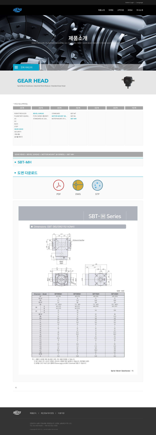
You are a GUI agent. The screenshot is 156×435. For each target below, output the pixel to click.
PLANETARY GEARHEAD (22, 116)
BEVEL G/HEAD (38, 113)
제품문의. (33, 413)
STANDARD (56, 113)
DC (15, 121)
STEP (16, 126)
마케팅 (111, 10)
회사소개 (139, 10)
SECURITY (17, 132)
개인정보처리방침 (47, 413)
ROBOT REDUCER (20, 113)
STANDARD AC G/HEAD (41, 119)
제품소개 (101, 10)
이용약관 (61, 413)
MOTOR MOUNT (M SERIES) (60, 116)
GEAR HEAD (18, 129)
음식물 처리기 (18, 137)
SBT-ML (73, 116)
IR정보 (130, 10)
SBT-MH (73, 119)
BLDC (16, 124)
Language (139, 2)
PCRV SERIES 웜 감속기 (40, 116)
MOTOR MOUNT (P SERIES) (60, 119)
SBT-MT (73, 113)
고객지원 (120, 10)
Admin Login (129, 2)
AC (15, 119)
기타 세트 (17, 134)
